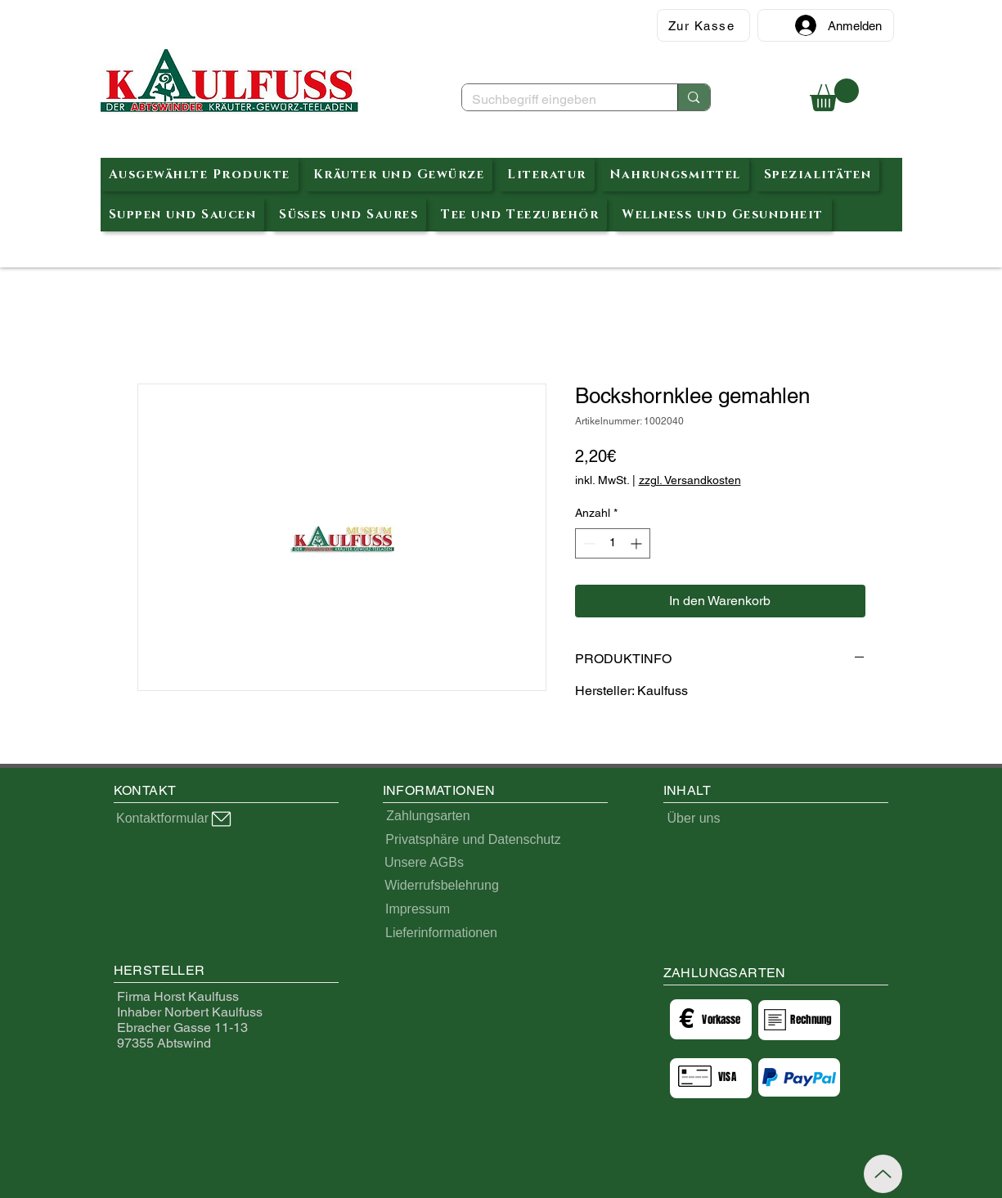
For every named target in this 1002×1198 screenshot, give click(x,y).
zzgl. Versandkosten (690, 480)
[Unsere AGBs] (424, 862)
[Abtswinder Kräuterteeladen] (229, 81)
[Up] (883, 1174)
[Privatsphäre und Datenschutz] (473, 839)
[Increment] (637, 543)
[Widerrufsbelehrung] (442, 885)
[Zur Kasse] (703, 25)
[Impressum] (418, 908)
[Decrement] (587, 543)
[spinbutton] (612, 543)
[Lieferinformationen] (441, 932)
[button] (834, 95)
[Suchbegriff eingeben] (558, 99)
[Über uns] (694, 818)
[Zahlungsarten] (428, 815)
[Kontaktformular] (175, 818)
